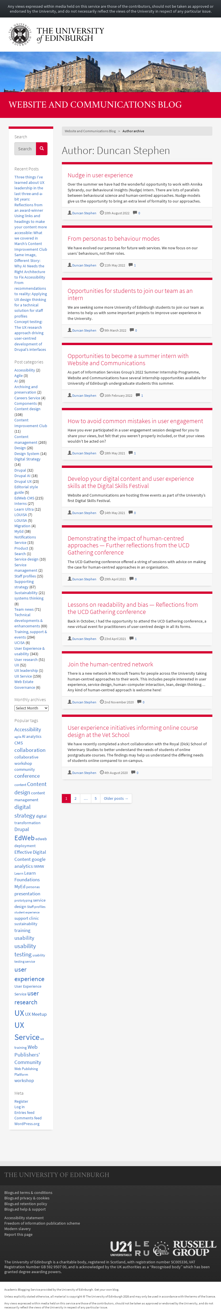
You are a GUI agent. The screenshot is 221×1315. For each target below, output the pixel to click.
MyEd (19, 531)
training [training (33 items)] (22, 930)
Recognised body (166, 1267)
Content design (27, 408)
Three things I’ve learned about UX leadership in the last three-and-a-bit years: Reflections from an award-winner (29, 194)
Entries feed (24, 1112)
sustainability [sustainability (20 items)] (25, 923)
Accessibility (24, 370)
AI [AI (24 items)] (23, 736)
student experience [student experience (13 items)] (26, 912)
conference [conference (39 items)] (27, 776)
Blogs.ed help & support (25, 1209)
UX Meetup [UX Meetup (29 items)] (36, 1014)
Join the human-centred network (110, 664)
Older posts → (116, 798)
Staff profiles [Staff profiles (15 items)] (36, 907)
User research (26, 659)
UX (16, 665)
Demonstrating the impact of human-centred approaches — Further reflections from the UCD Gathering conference (128, 545)
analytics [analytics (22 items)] (33, 736)
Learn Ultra (24, 509)
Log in (19, 1106)
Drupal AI (22, 475)
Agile (18, 375)
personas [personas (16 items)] (33, 887)
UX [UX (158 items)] (19, 1012)
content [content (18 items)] (20, 784)
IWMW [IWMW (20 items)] (39, 866)
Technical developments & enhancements (28, 620)
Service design (26, 559)
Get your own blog (106, 1289)
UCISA (19, 642)
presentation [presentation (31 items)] (27, 893)
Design (20, 448)
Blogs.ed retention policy (25, 1203)
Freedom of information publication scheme (42, 1223)
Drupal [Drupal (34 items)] (21, 829)
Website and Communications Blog (95, 105)
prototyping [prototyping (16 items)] (23, 900)
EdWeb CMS (24, 498)
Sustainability (26, 592)
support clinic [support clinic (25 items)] (26, 918)
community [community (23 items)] (24, 769)
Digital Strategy (27, 459)
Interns (20, 503)
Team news (24, 609)
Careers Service (27, 398)
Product (21, 548)
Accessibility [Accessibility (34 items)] (27, 729)
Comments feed (28, 1118)
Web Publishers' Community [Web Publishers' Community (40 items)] (27, 1054)
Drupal (20, 470)
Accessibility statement (24, 1217)
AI (16, 381)
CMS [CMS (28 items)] (18, 743)
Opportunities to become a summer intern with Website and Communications (128, 359)
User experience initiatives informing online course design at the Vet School (133, 731)
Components (25, 403)
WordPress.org (26, 1123)
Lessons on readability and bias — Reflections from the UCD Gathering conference (133, 608)
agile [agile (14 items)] (17, 737)
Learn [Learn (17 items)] (18, 873)
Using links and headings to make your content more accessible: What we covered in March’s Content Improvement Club (30, 232)
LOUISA (20, 514)
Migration (22, 526)
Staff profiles (25, 576)
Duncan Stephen (84, 213)
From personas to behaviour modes (114, 238)
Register (21, 1101)
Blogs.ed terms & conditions (28, 1192)
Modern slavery (17, 1228)
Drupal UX (23, 481)
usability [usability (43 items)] (24, 937)
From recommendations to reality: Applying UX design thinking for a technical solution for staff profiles (30, 299)
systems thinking (28, 598)
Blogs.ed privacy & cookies (26, 1198)
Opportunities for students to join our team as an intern (130, 294)
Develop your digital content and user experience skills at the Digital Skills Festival (131, 482)
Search (20, 553)
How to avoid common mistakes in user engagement (135, 421)
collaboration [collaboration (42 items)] (29, 749)
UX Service (23, 676)
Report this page (18, 1234)
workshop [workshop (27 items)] (24, 1080)
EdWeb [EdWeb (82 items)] (24, 837)
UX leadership (26, 670)
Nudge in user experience (100, 175)
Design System (26, 453)
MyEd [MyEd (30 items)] (19, 887)
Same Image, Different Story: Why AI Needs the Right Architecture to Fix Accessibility (29, 266)
